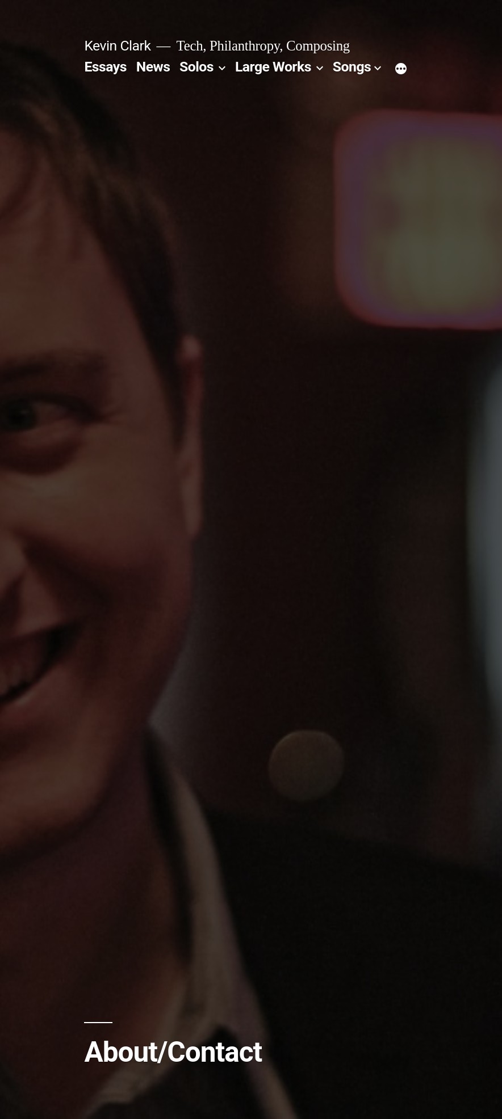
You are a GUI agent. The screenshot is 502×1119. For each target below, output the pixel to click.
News (153, 66)
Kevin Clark (117, 45)
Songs (352, 66)
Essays (105, 66)
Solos (196, 66)
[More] (401, 69)
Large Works (273, 66)
